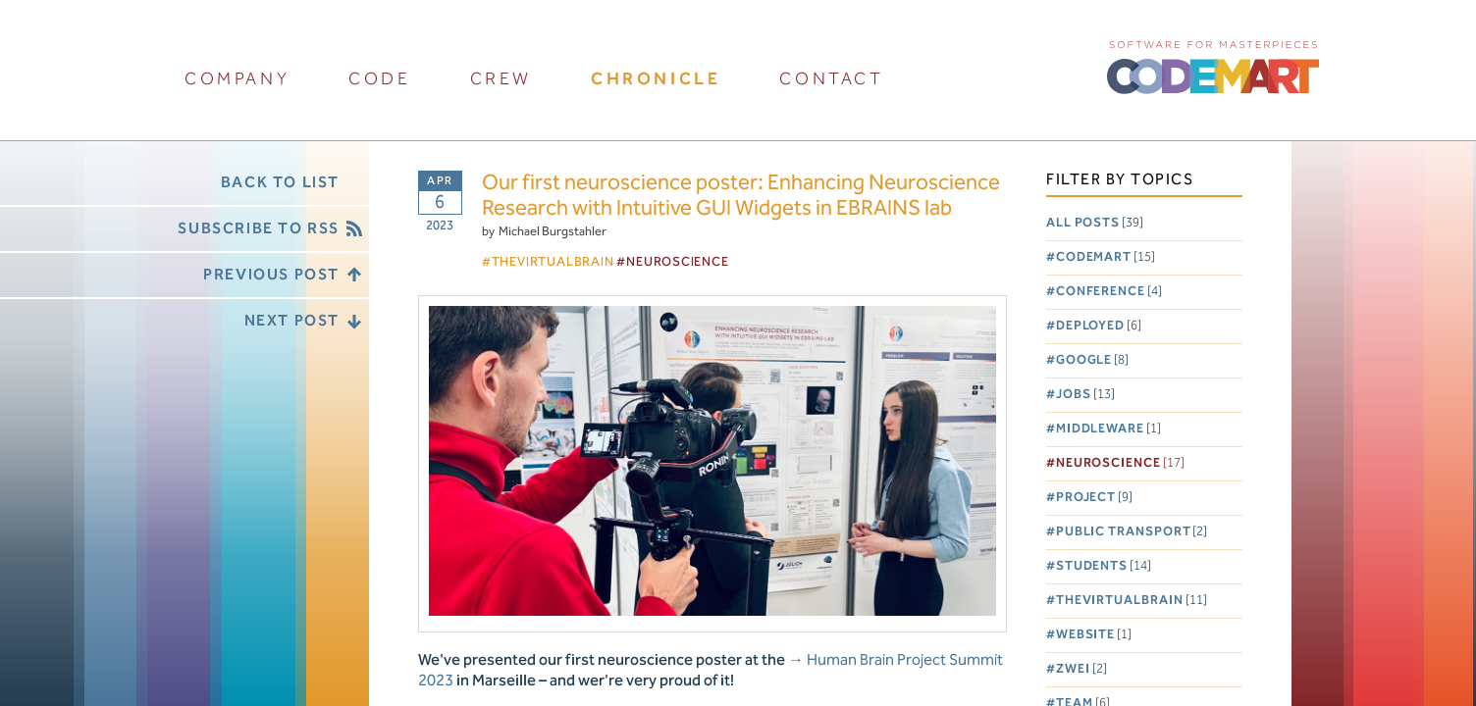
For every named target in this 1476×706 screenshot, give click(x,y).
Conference (1109, 291)
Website (1094, 635)
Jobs (1085, 394)
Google (1092, 360)
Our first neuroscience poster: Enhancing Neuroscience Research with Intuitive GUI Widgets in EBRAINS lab (741, 197)
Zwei (1081, 669)
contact (831, 79)
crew (501, 79)
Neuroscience (1120, 463)
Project (1094, 497)
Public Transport (1132, 532)
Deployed (1098, 326)
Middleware (1108, 429)
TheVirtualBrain (1131, 600)
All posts (1094, 223)
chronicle (655, 79)
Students (1103, 566)
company (237, 79)
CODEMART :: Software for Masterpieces (1213, 65)
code (379, 79)
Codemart (1105, 257)
